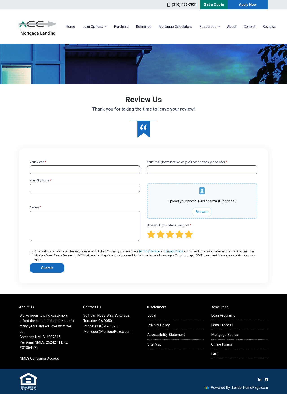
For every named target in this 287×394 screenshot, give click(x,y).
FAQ (214, 354)
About (231, 26)
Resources (208, 26)
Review (35, 207)
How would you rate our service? (169, 225)
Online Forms (221, 344)
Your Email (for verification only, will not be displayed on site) (187, 162)
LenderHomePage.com (250, 387)
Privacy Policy (174, 251)
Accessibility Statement (166, 335)
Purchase (121, 26)
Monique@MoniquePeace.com (107, 331)
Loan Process (222, 325)
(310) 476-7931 (182, 4)
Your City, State (40, 180)
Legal (151, 315)
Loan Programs (223, 315)
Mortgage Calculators (175, 26)
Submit (47, 268)
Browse (202, 212)
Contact (249, 26)
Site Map (154, 344)
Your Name (38, 162)
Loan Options (93, 26)
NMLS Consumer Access (39, 358)
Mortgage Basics (224, 335)
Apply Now (248, 4)
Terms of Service (149, 251)
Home (70, 26)
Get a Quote (214, 4)
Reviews (269, 26)
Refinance (143, 26)
